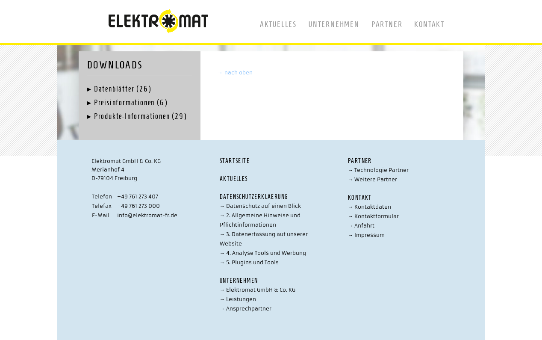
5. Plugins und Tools (249, 262)
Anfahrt (361, 225)
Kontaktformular (373, 216)
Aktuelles (278, 24)
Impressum (366, 235)
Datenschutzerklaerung (254, 197)
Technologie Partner (378, 170)
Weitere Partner (372, 179)
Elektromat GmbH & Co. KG (257, 290)
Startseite (235, 161)
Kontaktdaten (369, 207)
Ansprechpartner (245, 308)
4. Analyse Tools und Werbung (263, 253)
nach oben (235, 72)
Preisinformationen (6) (131, 102)
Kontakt (429, 24)
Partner (387, 24)
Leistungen (238, 299)
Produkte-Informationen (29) (140, 116)
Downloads (115, 65)
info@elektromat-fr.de (147, 215)
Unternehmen (334, 24)
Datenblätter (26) (122, 89)
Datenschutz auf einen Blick (260, 206)
